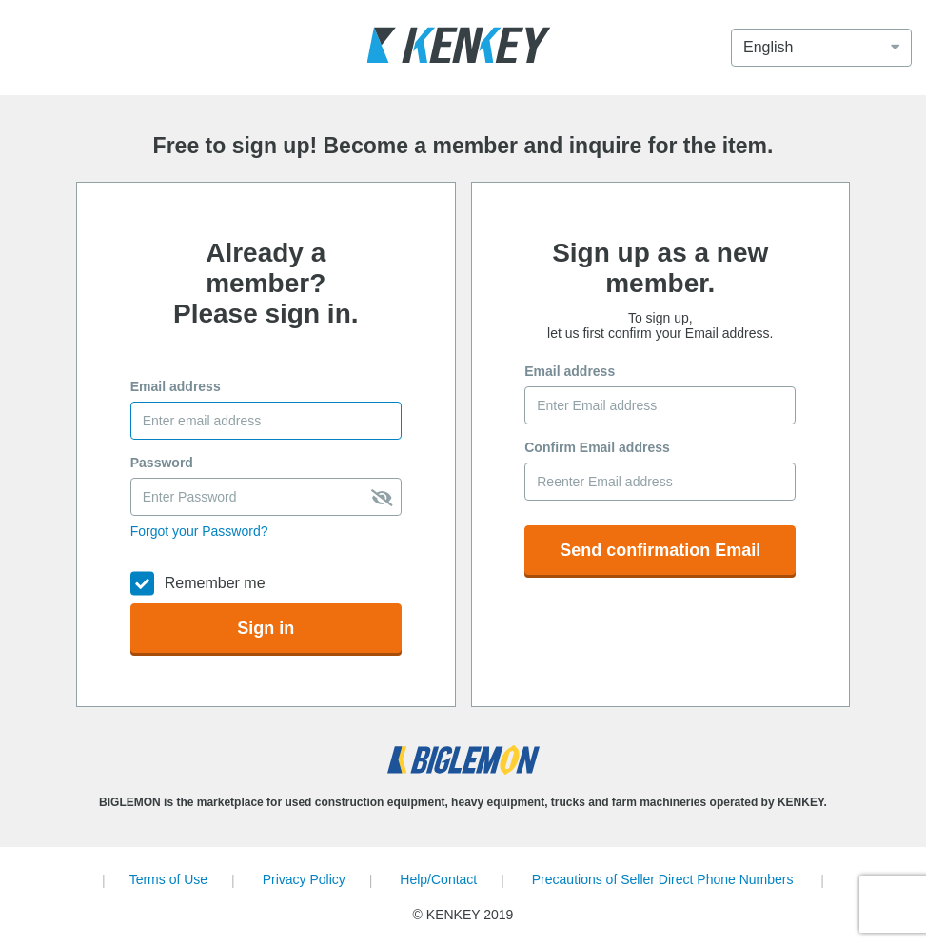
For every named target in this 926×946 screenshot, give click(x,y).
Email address (175, 386)
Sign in (265, 628)
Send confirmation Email (660, 550)
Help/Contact (438, 879)
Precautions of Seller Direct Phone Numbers (663, 879)
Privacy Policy (304, 879)
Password (161, 462)
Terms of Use (168, 879)
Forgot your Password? (199, 531)
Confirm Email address (597, 447)
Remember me (215, 583)
